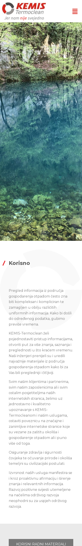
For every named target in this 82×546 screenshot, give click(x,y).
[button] (75, 11)
